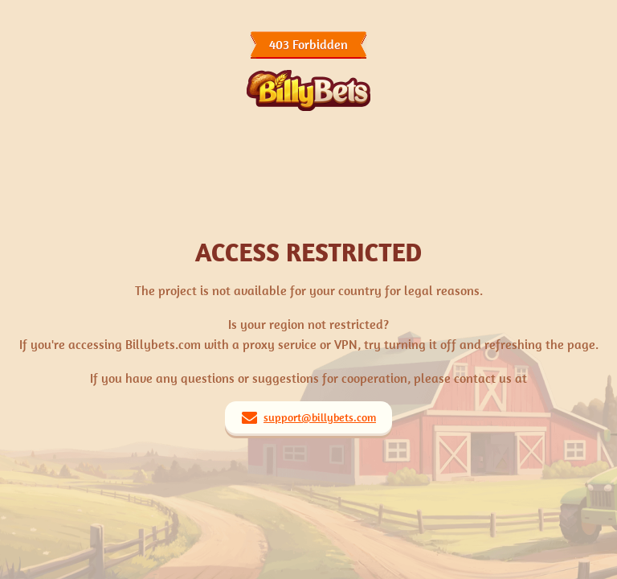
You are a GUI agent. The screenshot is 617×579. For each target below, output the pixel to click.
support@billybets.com (320, 417)
